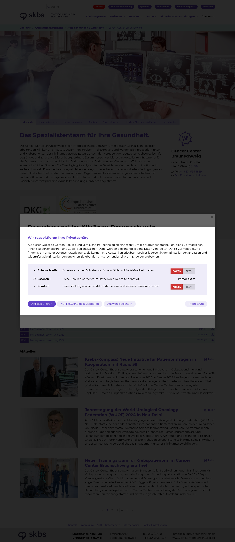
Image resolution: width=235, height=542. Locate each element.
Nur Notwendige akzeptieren (80, 303)
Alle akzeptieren (41, 303)
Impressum (196, 303)
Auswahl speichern (120, 303)
